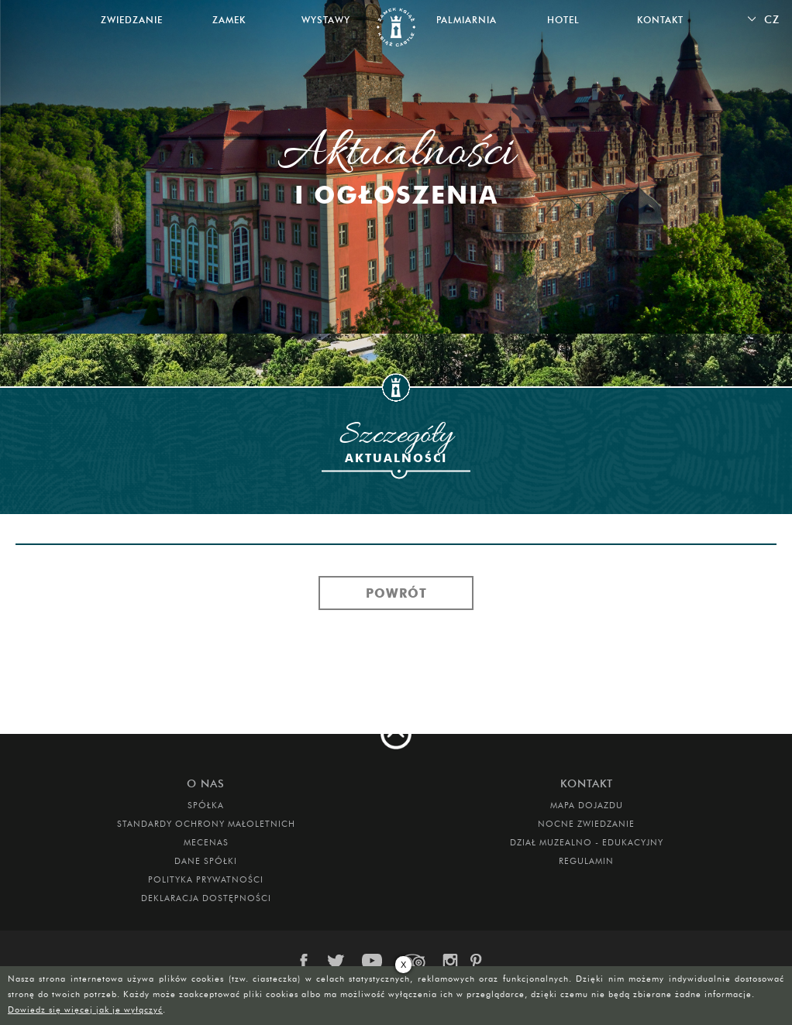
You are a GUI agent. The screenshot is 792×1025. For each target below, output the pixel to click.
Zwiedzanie (132, 20)
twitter (338, 961)
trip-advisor (413, 961)
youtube (373, 961)
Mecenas (206, 842)
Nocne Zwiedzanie (586, 823)
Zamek (229, 20)
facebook (311, 961)
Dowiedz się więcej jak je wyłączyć (85, 1009)
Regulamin (586, 860)
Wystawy (325, 20)
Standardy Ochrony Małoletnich (206, 823)
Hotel (563, 20)
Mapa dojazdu (586, 805)
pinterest (481, 961)
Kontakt (660, 20)
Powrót (396, 593)
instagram (449, 961)
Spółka (206, 805)
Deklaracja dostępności (206, 898)
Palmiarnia (466, 20)
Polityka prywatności (205, 879)
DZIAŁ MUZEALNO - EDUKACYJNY (586, 842)
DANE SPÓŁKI (205, 860)
